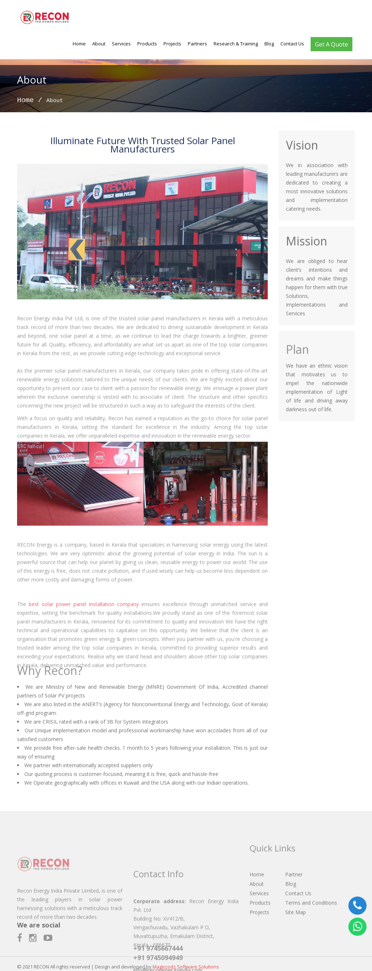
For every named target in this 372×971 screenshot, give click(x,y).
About (98, 43)
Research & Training (236, 43)
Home (79, 43)
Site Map (295, 929)
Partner (294, 891)
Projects (172, 43)
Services (121, 43)
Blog (269, 43)
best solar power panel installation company (84, 623)
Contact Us (292, 43)
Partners (197, 43)
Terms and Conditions (311, 920)
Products (147, 43)
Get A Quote (331, 44)
